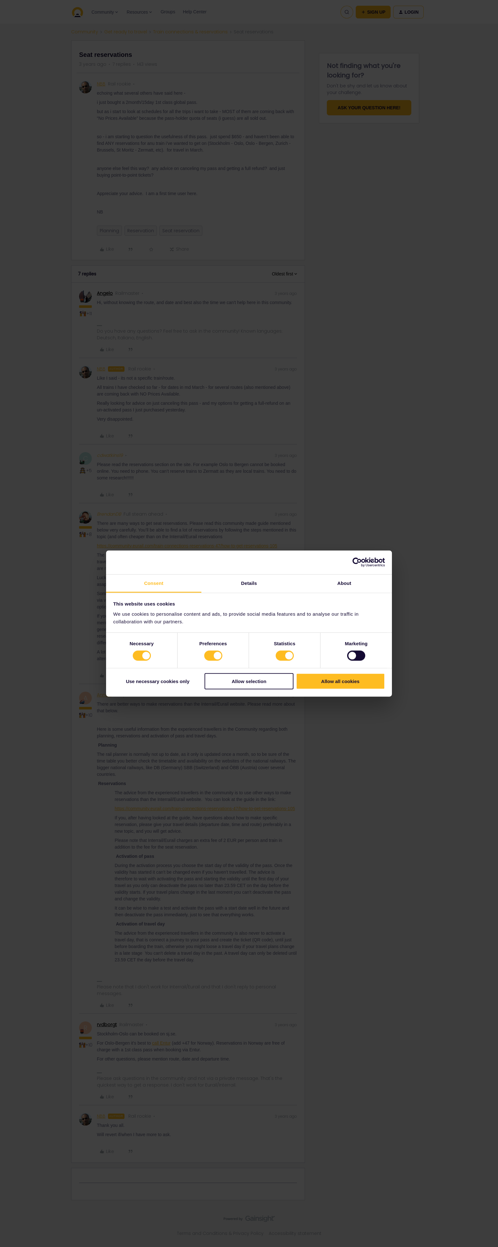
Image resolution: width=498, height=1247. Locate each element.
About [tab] (344, 583)
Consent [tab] (154, 583)
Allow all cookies (340, 681)
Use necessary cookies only (157, 681)
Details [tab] (249, 583)
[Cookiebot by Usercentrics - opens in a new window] (357, 562)
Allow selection (249, 681)
